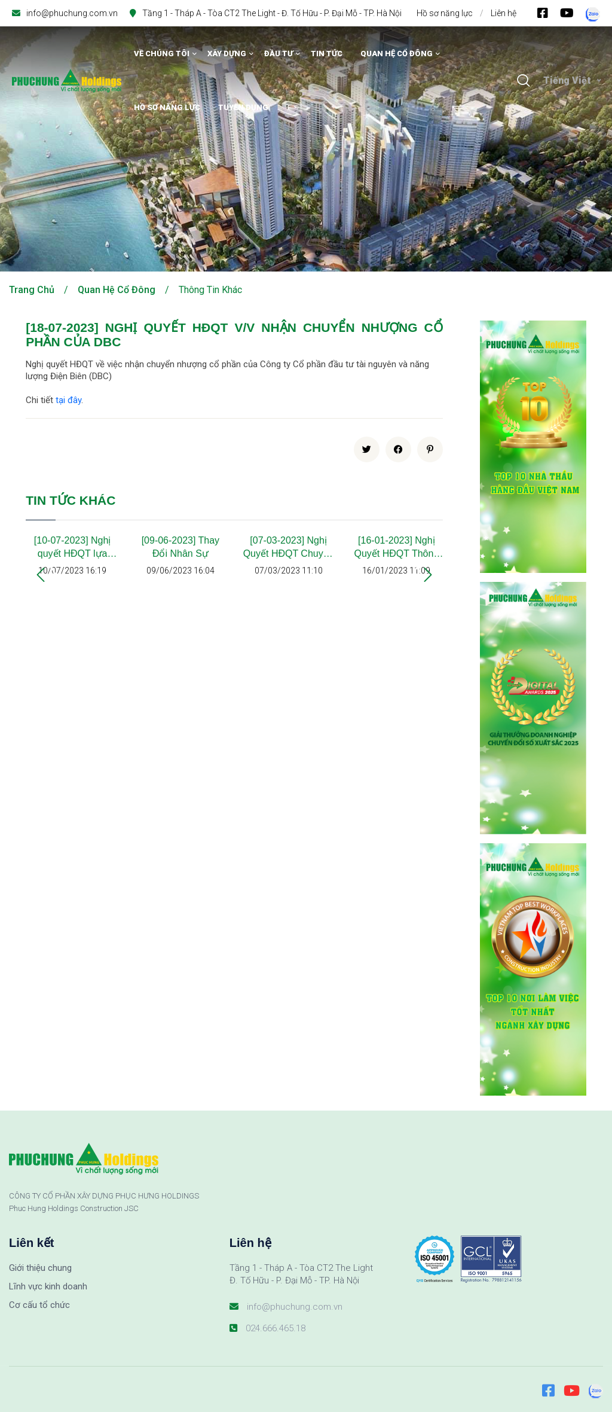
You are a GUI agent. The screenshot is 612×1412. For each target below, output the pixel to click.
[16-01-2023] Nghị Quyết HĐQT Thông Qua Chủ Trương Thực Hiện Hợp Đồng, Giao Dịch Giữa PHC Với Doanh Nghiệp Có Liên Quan (396, 547)
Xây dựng (226, 53)
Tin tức (326, 53)
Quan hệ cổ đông (396, 53)
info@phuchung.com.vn (72, 13)
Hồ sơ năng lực (445, 13)
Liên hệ (503, 13)
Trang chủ (31, 289)
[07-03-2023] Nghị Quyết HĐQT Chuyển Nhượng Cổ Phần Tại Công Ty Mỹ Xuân (289, 547)
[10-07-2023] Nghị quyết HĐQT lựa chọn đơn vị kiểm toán (72, 547)
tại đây (68, 400)
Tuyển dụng (243, 107)
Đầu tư (278, 53)
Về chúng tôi (161, 53)
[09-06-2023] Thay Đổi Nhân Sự (180, 547)
